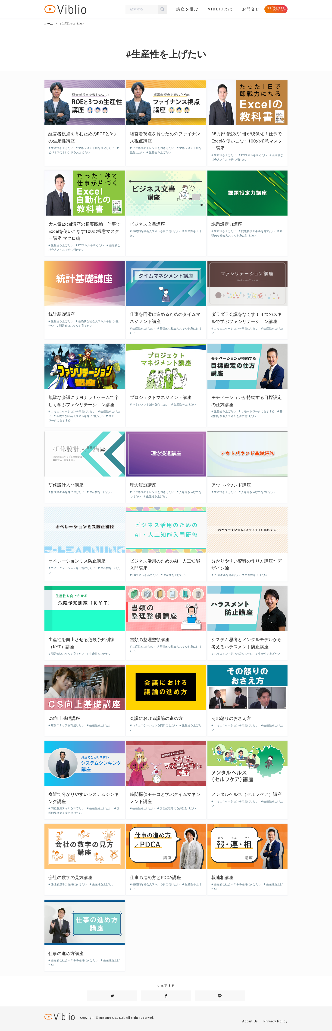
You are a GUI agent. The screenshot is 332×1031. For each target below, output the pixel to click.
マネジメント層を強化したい (96, 148)
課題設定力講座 (226, 224)
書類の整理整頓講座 (149, 639)
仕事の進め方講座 (66, 953)
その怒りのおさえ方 (231, 718)
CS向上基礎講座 (64, 718)
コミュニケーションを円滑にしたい (236, 328)
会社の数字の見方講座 (70, 877)
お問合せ (251, 9)
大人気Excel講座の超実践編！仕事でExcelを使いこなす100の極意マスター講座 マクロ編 (84, 231)
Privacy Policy (275, 1021)
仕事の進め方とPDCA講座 (155, 877)
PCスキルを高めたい (254, 155)
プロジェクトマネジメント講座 (160, 397)
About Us (250, 1021)
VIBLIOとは (220, 9)
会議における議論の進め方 (156, 718)
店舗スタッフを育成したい (67, 725)
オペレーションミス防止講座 (77, 561)
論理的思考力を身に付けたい (177, 808)
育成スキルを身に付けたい (67, 492)
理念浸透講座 (143, 485)
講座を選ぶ (187, 9)
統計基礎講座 (61, 314)
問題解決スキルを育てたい (258, 231)
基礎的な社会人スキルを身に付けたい (156, 231)
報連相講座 (222, 877)
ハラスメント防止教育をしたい (233, 653)
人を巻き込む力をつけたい (258, 492)
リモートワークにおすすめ (258, 411)
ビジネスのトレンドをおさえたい (153, 148)
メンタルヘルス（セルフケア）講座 (246, 794)
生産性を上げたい (62, 148)
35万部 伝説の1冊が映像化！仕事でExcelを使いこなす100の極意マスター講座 (246, 141)
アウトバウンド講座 (231, 485)
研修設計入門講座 (66, 485)
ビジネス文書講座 (147, 224)
